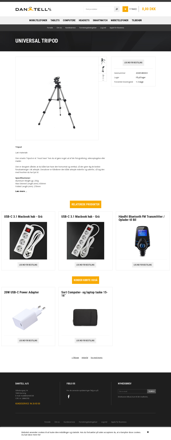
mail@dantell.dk (27, 395)
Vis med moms (96, 357)
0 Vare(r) (133, 9)
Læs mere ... (21, 191)
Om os (59, 28)
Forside (50, 28)
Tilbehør (137, 20)
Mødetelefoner (119, 20)
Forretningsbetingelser (88, 28)
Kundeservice (70, 28)
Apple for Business (117, 28)
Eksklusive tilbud (124, 397)
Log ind (103, 28)
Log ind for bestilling (133, 63)
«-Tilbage (75, 357)
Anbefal (85, 357)
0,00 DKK (149, 9)
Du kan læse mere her (31, 434)
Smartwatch (100, 20)
